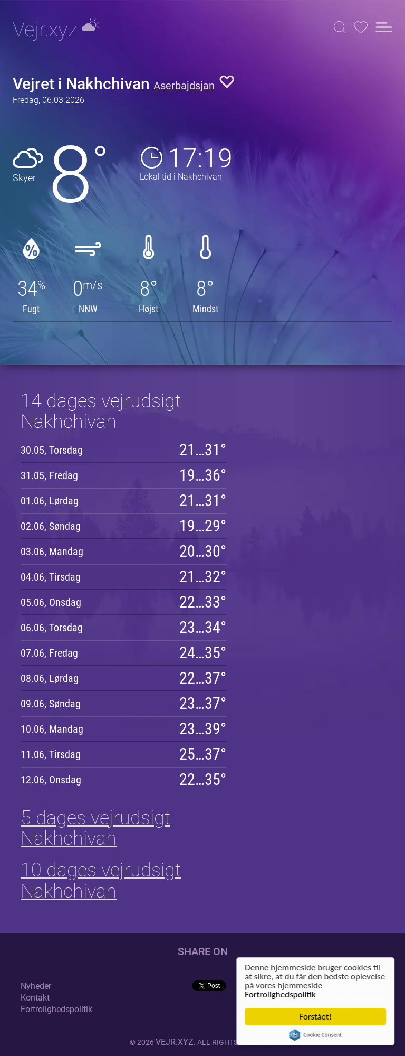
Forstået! (316, 1016)
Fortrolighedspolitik (281, 994)
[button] (340, 27)
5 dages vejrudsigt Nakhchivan (95, 828)
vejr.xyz (175, 1042)
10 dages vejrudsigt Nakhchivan (101, 880)
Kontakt (35, 998)
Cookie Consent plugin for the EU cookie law (316, 1035)
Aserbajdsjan (184, 86)
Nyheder (36, 986)
